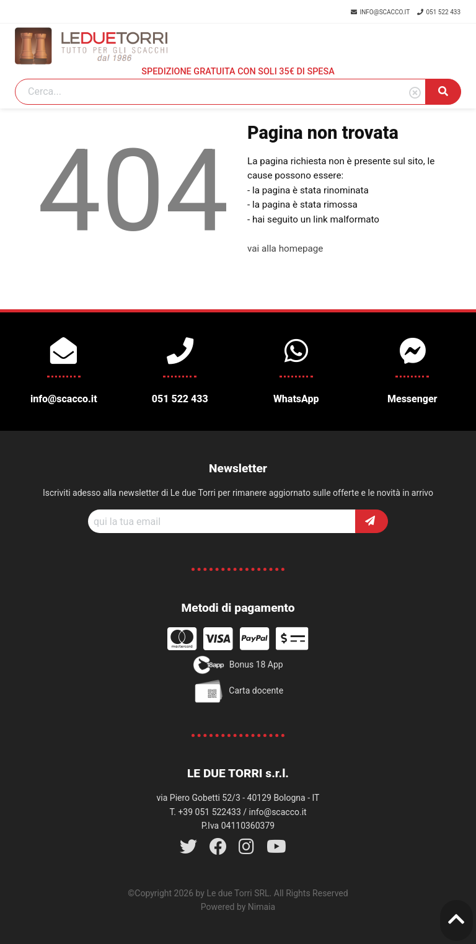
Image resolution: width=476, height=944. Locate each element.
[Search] (220, 92)
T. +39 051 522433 (204, 812)
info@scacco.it (381, 12)
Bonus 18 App (238, 665)
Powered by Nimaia (238, 907)
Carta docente (238, 691)
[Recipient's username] (222, 521)
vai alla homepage (285, 248)
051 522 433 (439, 12)
